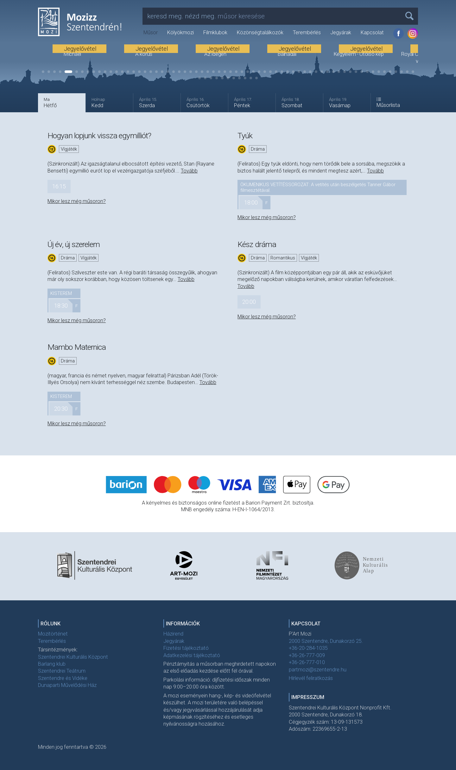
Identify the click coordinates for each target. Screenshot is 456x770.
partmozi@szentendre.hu (317, 670)
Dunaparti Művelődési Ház (67, 685)
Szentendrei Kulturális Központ (73, 657)
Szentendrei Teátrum (62, 671)
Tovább (189, 171)
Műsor (150, 32)
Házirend (173, 634)
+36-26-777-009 (307, 655)
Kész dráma (257, 244)
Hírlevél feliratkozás (311, 678)
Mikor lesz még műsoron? (77, 201)
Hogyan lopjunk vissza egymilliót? (99, 135)
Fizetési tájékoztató (186, 648)
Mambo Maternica (77, 347)
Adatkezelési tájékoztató (191, 655)
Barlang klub (52, 664)
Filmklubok (215, 32)
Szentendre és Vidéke (62, 678)
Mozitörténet (53, 634)
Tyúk (245, 135)
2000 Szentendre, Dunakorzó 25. (326, 641)
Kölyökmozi (180, 32)
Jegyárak (340, 32)
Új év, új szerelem (74, 244)
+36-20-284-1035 (308, 648)
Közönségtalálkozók (260, 32)
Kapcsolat (372, 32)
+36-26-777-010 (307, 662)
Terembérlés (307, 32)
